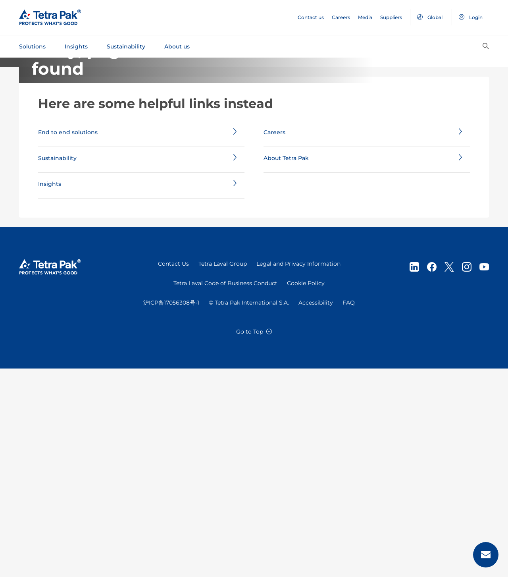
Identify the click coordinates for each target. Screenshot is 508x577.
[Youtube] (484, 475)
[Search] (486, 46)
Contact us (311, 17)
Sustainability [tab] (126, 46)
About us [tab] (177, 46)
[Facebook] (432, 475)
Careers (341, 17)
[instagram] (466, 475)
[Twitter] (449, 475)
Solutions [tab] (32, 46)
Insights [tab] (76, 46)
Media (365, 17)
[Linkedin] (414, 475)
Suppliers (391, 17)
